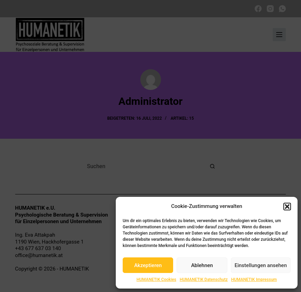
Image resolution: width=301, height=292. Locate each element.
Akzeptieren (148, 265)
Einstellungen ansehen (261, 265)
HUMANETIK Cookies (156, 279)
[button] (287, 206)
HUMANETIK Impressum (254, 279)
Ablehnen (202, 265)
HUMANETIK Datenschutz (204, 279)
